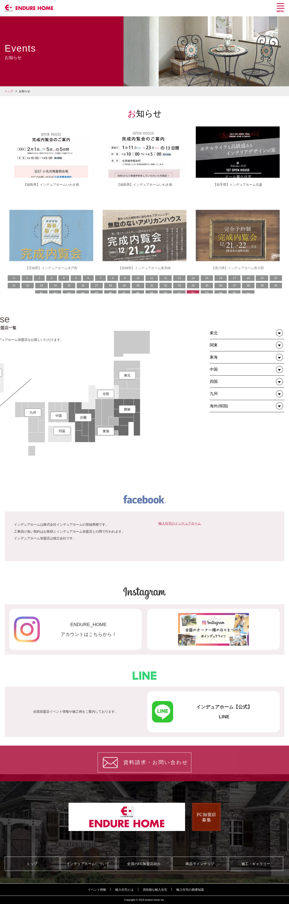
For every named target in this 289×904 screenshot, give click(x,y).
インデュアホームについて (88, 864)
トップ (9, 91)
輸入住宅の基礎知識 (190, 889)
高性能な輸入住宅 (155, 889)
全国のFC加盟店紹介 (144, 864)
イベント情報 (97, 889)
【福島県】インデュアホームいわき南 (51, 184)
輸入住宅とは (124, 889)
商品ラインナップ (200, 864)
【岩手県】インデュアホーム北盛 (237, 184)
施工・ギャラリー (255, 864)
